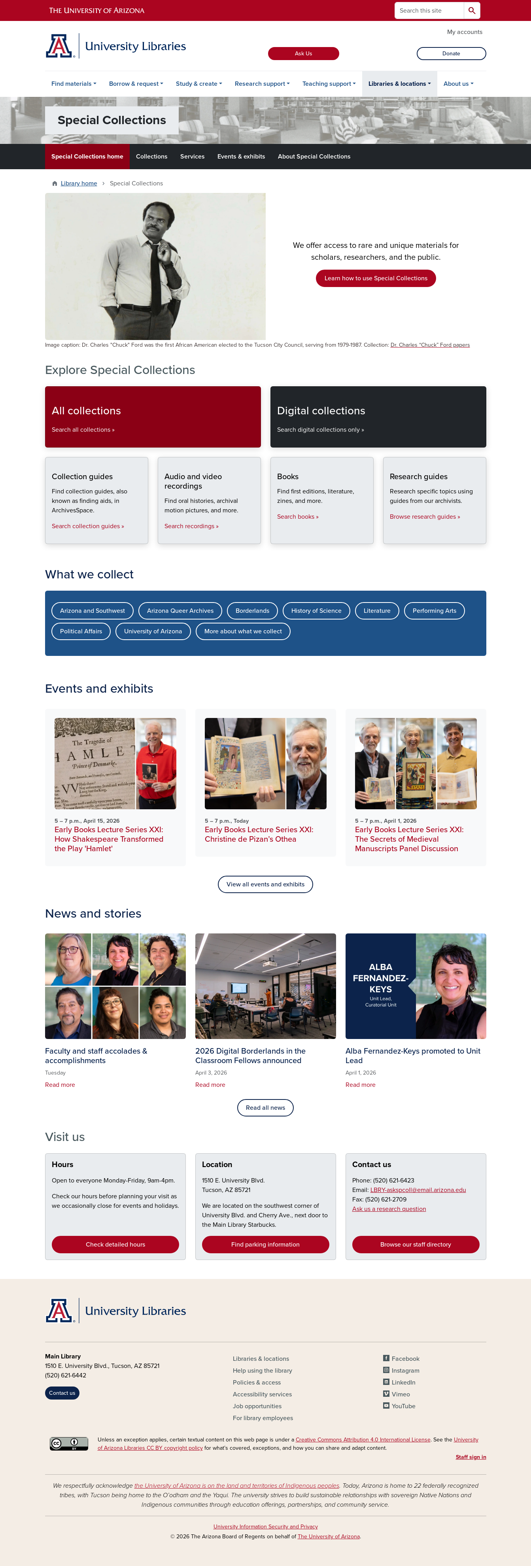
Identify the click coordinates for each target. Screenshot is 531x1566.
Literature (377, 611)
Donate (451, 53)
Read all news (265, 1108)
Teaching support (326, 84)
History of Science (316, 611)
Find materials (71, 84)
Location (217, 1164)
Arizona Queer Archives (180, 611)
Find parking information (265, 1245)
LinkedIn (404, 1383)
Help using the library (262, 1371)
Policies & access (257, 1383)
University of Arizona (153, 631)
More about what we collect (243, 631)
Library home (79, 183)
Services (192, 157)
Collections (152, 157)
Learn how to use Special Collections (376, 278)
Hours (63, 1164)
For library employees (263, 1418)
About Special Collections (314, 157)
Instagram (406, 1371)
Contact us (371, 1164)
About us (456, 84)
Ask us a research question (389, 1209)
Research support (260, 84)
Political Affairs (81, 631)
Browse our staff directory (415, 1245)
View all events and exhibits (265, 884)
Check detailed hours (115, 1245)
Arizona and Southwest (92, 611)
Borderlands (252, 611)
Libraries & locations (397, 84)
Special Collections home (87, 157)
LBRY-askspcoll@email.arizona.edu (418, 1190)
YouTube (404, 1406)
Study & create (196, 84)
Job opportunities (257, 1406)
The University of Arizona (329, 1536)
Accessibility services (262, 1394)
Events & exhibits (241, 157)
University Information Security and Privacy (266, 1526)
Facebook (406, 1359)
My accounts (464, 32)
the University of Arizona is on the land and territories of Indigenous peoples (236, 1486)
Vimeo (401, 1394)
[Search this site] (429, 10)
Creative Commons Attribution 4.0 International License (363, 1439)
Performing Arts (434, 611)
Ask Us (303, 53)
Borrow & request (134, 84)
